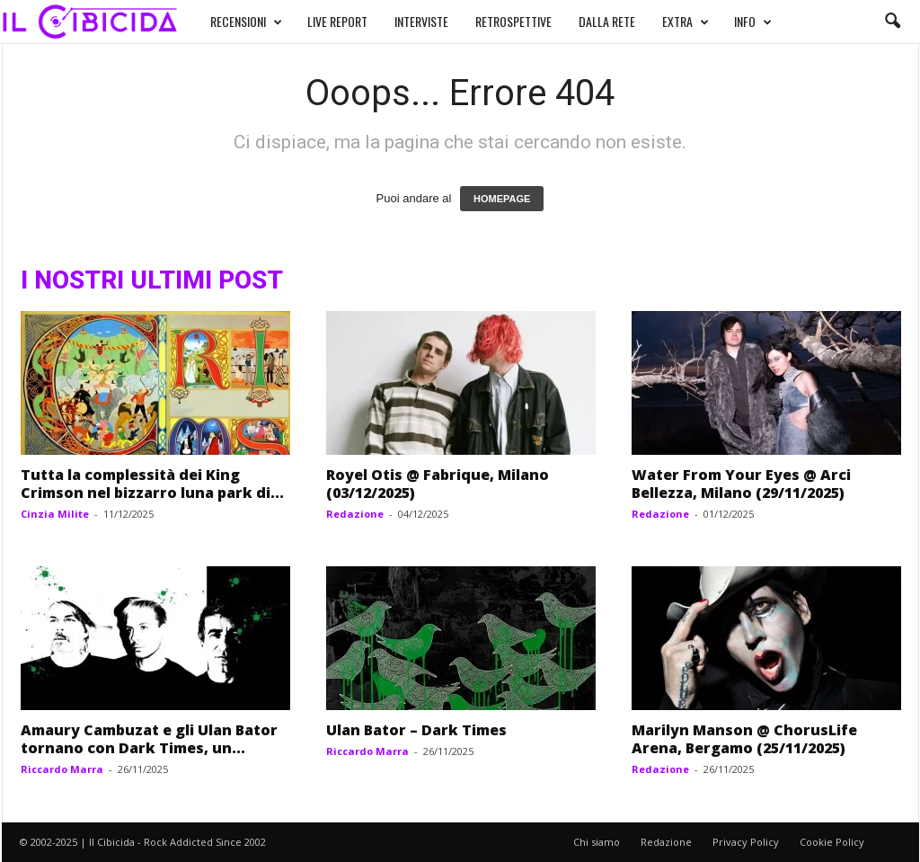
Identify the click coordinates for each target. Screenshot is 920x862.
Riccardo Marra (62, 769)
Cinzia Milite (55, 513)
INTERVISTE (421, 21)
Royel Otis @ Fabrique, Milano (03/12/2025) (437, 483)
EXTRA (685, 21)
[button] (892, 21)
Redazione (355, 513)
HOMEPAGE (501, 198)
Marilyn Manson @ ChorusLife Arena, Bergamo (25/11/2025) (744, 739)
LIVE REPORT (337, 21)
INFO (753, 21)
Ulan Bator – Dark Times (416, 730)
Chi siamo (596, 842)
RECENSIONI (246, 21)
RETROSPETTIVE (513, 21)
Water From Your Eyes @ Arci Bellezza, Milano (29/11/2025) (741, 483)
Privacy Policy (745, 842)
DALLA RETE (607, 21)
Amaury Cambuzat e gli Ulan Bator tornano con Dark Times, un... (149, 739)
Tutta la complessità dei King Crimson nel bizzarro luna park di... (152, 483)
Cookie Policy (832, 842)
